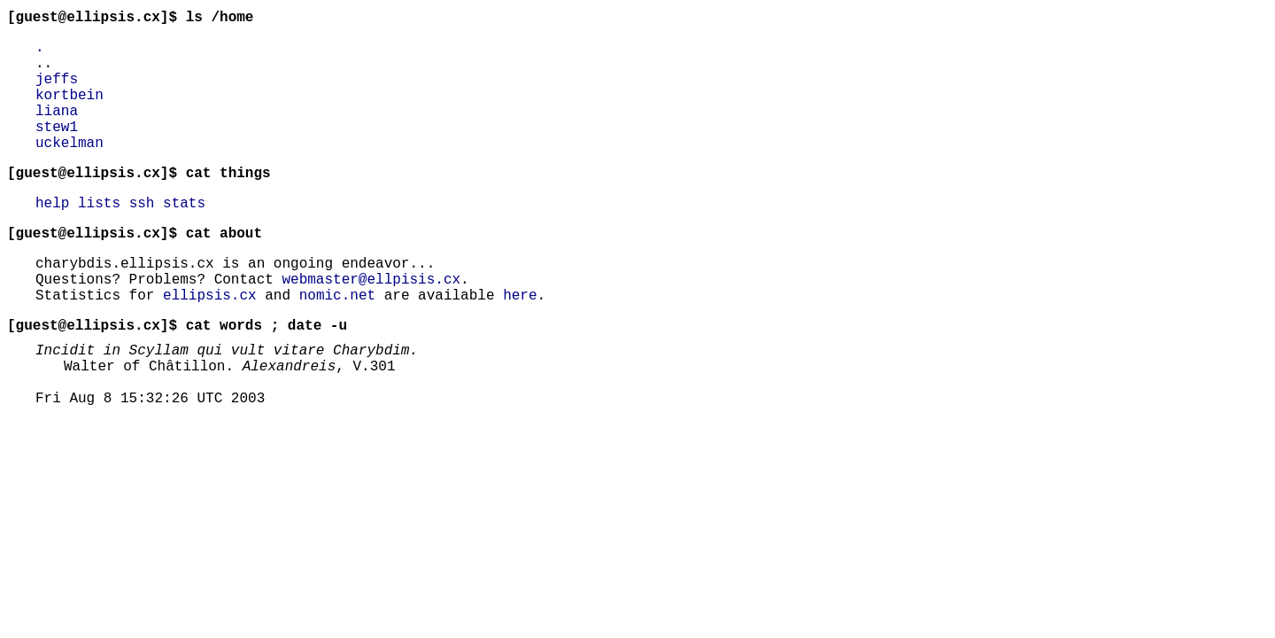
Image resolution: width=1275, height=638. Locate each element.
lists (99, 237)
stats (184, 237)
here (520, 344)
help (52, 237)
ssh (142, 237)
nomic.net (337, 344)
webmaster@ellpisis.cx (371, 324)
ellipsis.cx (210, 344)
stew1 (56, 150)
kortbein (69, 111)
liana (56, 131)
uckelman (69, 170)
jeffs (56, 92)
